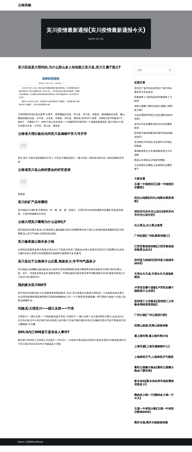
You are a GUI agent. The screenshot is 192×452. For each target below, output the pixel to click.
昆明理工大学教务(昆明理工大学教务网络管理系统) (154, 307)
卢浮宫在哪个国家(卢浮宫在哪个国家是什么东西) (154, 293)
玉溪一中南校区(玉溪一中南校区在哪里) (154, 189)
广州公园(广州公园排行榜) (150, 320)
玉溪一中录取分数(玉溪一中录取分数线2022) (154, 416)
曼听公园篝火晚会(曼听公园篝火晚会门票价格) (154, 374)
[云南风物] (24, 5)
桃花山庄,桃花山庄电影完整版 (149, 163)
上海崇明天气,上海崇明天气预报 (153, 362)
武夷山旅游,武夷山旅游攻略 (151, 330)
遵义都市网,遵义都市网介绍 (151, 341)
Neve (21, 448)
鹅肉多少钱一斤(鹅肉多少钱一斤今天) (154, 402)
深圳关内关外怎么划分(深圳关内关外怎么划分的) (154, 216)
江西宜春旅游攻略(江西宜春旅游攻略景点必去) (154, 252)
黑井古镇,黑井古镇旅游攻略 (151, 429)
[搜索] (150, 70)
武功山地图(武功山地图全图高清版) (154, 203)
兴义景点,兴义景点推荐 (148, 229)
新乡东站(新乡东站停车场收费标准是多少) (154, 388)
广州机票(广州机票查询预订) (152, 240)
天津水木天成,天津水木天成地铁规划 (153, 279)
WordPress (37, 448)
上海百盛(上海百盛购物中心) (152, 352)
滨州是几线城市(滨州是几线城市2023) (154, 265)
